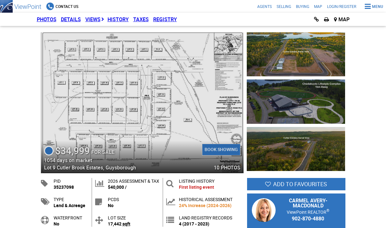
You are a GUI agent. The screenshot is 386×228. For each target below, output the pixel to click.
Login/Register (341, 6)
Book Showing (221, 149)
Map (318, 6)
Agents (264, 6)
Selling (284, 6)
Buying (302, 6)
